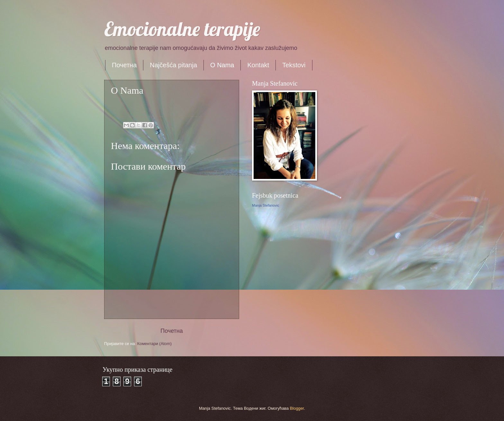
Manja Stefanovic (265, 205)
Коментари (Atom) (154, 343)
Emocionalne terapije (182, 29)
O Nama (222, 65)
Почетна (124, 65)
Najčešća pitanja (173, 65)
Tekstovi (293, 65)
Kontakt (258, 65)
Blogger (297, 408)
